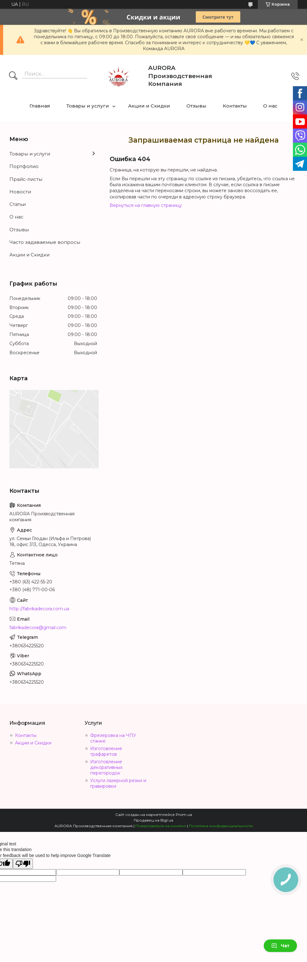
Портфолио (24, 166)
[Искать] (13, 76)
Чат (280, 946)
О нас (270, 106)
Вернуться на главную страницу (146, 205)
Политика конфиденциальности (221, 825)
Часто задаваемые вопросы (44, 242)
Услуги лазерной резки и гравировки (118, 783)
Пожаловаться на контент (160, 825)
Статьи (17, 204)
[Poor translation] (23, 864)
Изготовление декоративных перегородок (106, 767)
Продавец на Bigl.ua (153, 820)
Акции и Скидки (149, 106)
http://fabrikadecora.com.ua (39, 609)
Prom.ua (184, 814)
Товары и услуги (87, 106)
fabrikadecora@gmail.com (37, 627)
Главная (39, 106)
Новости (20, 192)
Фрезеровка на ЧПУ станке (113, 738)
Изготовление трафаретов (106, 751)
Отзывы (196, 106)
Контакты (235, 106)
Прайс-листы (25, 179)
